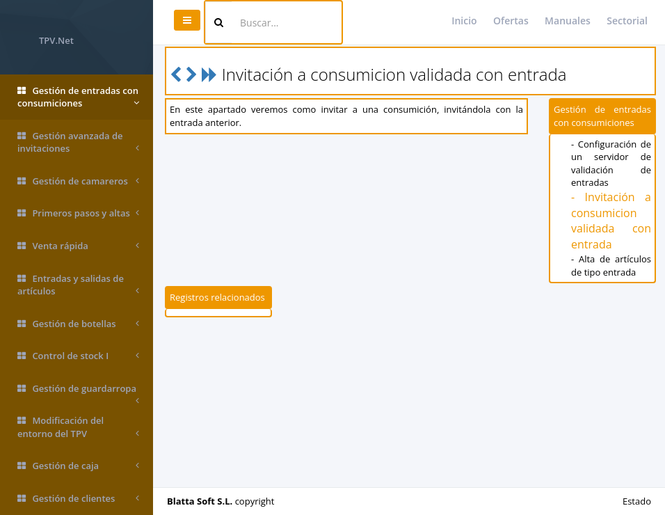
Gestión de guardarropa (78, 393)
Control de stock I (78, 356)
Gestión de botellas (78, 324)
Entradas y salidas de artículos (78, 285)
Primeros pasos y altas (78, 213)
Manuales (568, 20)
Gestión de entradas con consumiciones (78, 97)
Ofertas (511, 20)
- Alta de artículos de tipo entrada (611, 265)
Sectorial (627, 20)
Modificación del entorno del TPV (78, 427)
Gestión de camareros (78, 181)
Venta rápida (78, 246)
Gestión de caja (78, 466)
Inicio (463, 20)
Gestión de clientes (78, 498)
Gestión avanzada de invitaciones (78, 142)
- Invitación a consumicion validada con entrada (611, 221)
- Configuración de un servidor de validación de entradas (611, 163)
